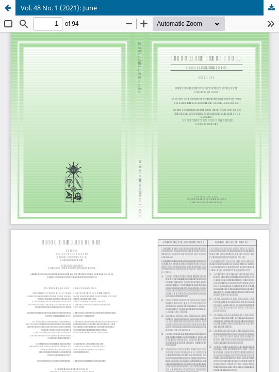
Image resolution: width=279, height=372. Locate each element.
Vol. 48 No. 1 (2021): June (59, 7)
